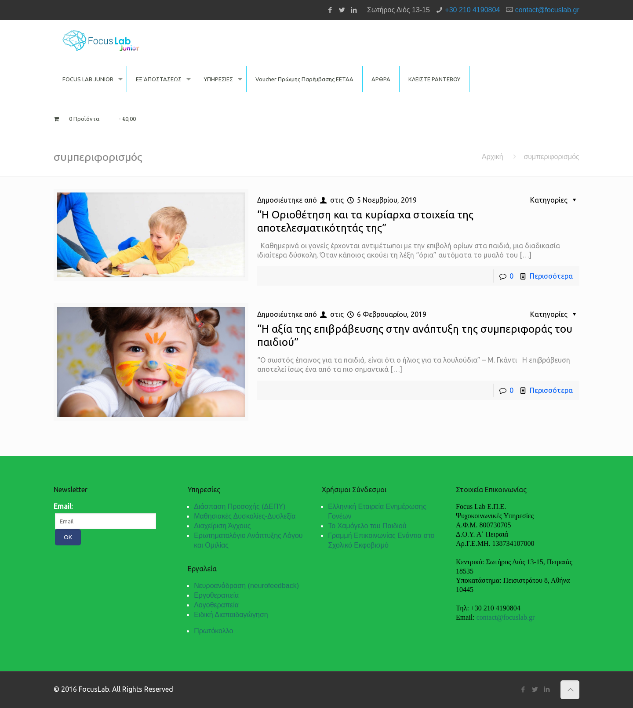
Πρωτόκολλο (213, 631)
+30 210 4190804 (472, 10)
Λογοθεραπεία (216, 605)
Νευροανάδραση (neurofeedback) (246, 585)
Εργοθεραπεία (216, 595)
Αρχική (492, 156)
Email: (63, 506)
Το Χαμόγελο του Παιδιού (367, 526)
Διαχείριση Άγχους (222, 526)
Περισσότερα (551, 276)
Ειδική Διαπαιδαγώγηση (231, 614)
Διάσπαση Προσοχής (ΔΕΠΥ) (239, 506)
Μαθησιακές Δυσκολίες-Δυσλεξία (244, 516)
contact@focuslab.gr (547, 10)
